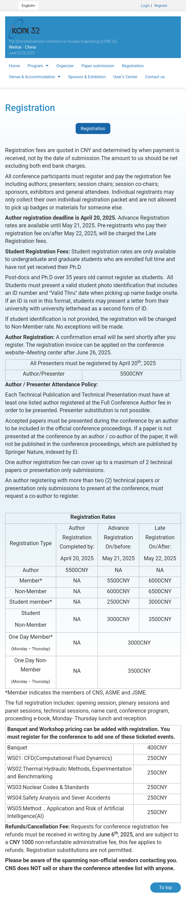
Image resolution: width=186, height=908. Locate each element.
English (28, 6)
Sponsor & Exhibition (87, 76)
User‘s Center (125, 76)
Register (160, 6)
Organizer (65, 65)
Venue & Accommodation (35, 76)
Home (14, 65)
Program (38, 65)
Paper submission (98, 65)
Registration (133, 65)
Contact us (155, 76)
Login (145, 6)
